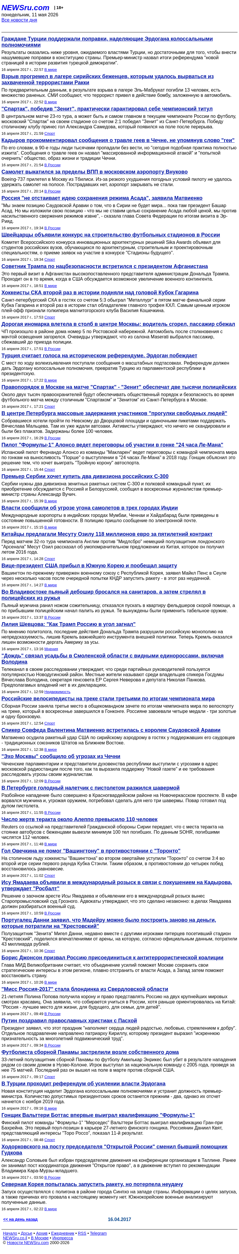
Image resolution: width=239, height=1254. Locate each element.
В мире (50, 69)
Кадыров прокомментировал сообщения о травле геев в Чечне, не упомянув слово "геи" (118, 140)
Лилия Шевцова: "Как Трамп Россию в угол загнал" (68, 624)
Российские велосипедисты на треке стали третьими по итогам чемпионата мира (108, 699)
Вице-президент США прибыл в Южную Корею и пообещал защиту (89, 566)
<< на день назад (20, 1219)
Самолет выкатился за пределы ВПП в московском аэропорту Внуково (94, 172)
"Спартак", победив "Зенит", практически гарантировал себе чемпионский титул (107, 109)
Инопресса (62, 1238)
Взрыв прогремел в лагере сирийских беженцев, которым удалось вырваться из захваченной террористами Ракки (107, 79)
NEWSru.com (25, 7)
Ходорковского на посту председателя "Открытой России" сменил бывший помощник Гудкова (114, 1150)
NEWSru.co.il (15, 1238)
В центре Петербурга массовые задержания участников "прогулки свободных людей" (114, 413)
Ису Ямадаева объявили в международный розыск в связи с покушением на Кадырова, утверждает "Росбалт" (116, 885)
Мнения (51, 649)
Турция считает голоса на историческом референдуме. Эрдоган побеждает (99, 355)
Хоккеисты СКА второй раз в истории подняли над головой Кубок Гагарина (99, 292)
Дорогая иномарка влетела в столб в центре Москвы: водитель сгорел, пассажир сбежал (118, 324)
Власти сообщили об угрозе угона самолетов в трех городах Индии (89, 508)
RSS (82, 1233)
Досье (26, 1233)
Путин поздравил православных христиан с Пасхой (69, 1021)
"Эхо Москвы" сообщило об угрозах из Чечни (60, 756)
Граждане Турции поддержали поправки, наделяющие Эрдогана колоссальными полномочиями (107, 42)
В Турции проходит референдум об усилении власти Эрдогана (83, 1084)
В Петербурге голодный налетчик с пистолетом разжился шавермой (90, 788)
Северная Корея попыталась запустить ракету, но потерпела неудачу (92, 1184)
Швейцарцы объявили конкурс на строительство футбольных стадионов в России (110, 235)
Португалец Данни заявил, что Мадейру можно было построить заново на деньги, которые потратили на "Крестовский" (108, 923)
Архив (42, 1233)
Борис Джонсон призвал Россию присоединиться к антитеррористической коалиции (112, 958)
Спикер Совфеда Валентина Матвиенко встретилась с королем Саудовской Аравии (111, 730)
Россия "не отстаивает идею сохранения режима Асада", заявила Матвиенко (102, 198)
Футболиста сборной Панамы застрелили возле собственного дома (90, 1052)
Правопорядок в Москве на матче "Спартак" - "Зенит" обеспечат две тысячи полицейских (118, 387)
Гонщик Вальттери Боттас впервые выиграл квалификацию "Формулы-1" (98, 1115)
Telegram (98, 1233)
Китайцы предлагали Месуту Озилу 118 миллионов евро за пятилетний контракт (106, 534)
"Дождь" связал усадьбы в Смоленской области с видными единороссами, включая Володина (112, 659)
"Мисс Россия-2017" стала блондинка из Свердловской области (84, 989)
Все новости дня (19, 20)
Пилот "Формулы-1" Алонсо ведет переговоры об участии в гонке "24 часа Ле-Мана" (112, 445)
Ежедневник (62, 1233)
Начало (10, 1233)
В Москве (40, 1238)
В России (52, 165)
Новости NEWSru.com (28, 1242)
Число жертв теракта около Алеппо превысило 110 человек (79, 819)
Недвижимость (57, 692)
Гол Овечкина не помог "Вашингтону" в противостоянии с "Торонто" (90, 851)
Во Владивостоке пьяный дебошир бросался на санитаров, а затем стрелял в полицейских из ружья (103, 595)
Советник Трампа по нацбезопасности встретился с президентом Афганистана (104, 266)
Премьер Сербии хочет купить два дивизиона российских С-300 (84, 476)
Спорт (49, 133)
